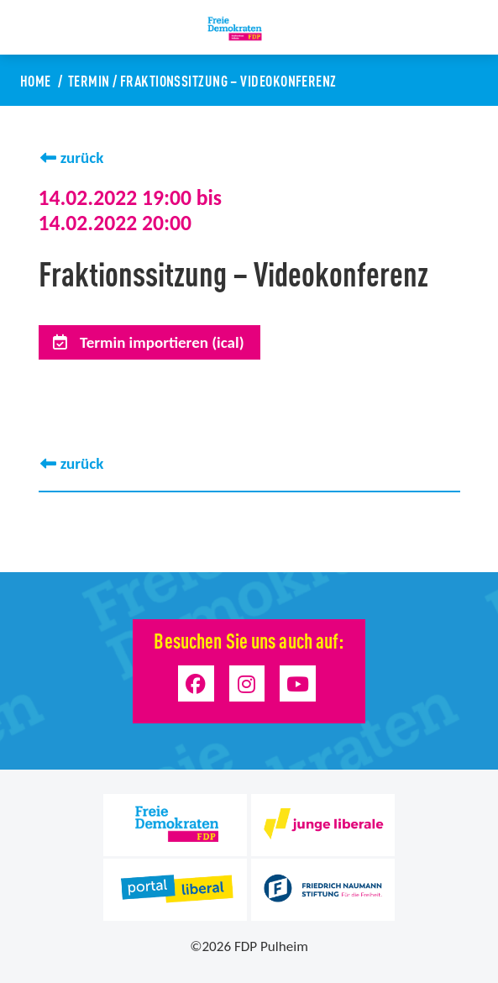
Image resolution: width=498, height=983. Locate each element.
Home (35, 80)
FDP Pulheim (271, 946)
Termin (89, 80)
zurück (82, 157)
